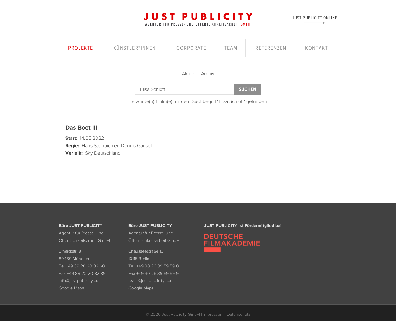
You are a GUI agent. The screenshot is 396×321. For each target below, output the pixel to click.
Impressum (213, 314)
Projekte (80, 48)
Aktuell (189, 73)
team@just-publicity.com (151, 280)
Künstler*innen (134, 48)
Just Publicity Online (314, 17)
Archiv (207, 73)
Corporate (191, 48)
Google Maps (71, 287)
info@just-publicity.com (80, 280)
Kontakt (316, 48)
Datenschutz (239, 314)
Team (231, 48)
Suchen (247, 89)
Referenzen (270, 48)
